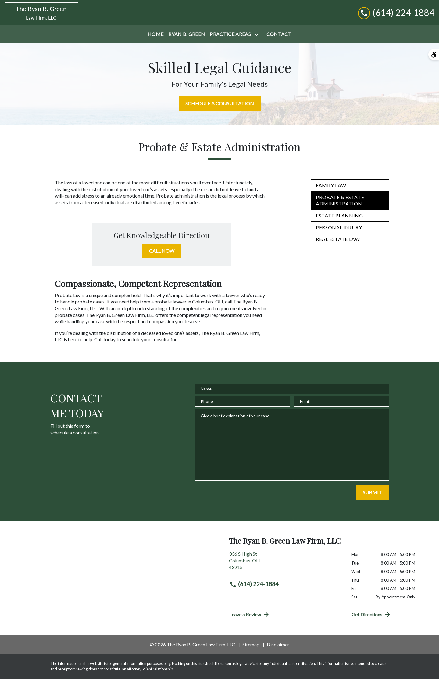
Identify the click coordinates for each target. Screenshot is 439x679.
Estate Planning (339, 215)
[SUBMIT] (372, 492)
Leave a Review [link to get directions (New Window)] (249, 614)
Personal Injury (339, 227)
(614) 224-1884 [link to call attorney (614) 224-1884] (254, 584)
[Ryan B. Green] (186, 34)
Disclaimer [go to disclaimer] (278, 644)
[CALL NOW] (161, 251)
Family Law (331, 185)
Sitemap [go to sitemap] (250, 644)
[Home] (155, 34)
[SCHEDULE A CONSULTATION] (220, 103)
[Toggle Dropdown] (258, 34)
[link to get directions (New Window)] (285, 562)
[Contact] (279, 34)
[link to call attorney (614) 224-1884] (396, 12)
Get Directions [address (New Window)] (371, 614)
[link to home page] (41, 12)
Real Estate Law (338, 239)
